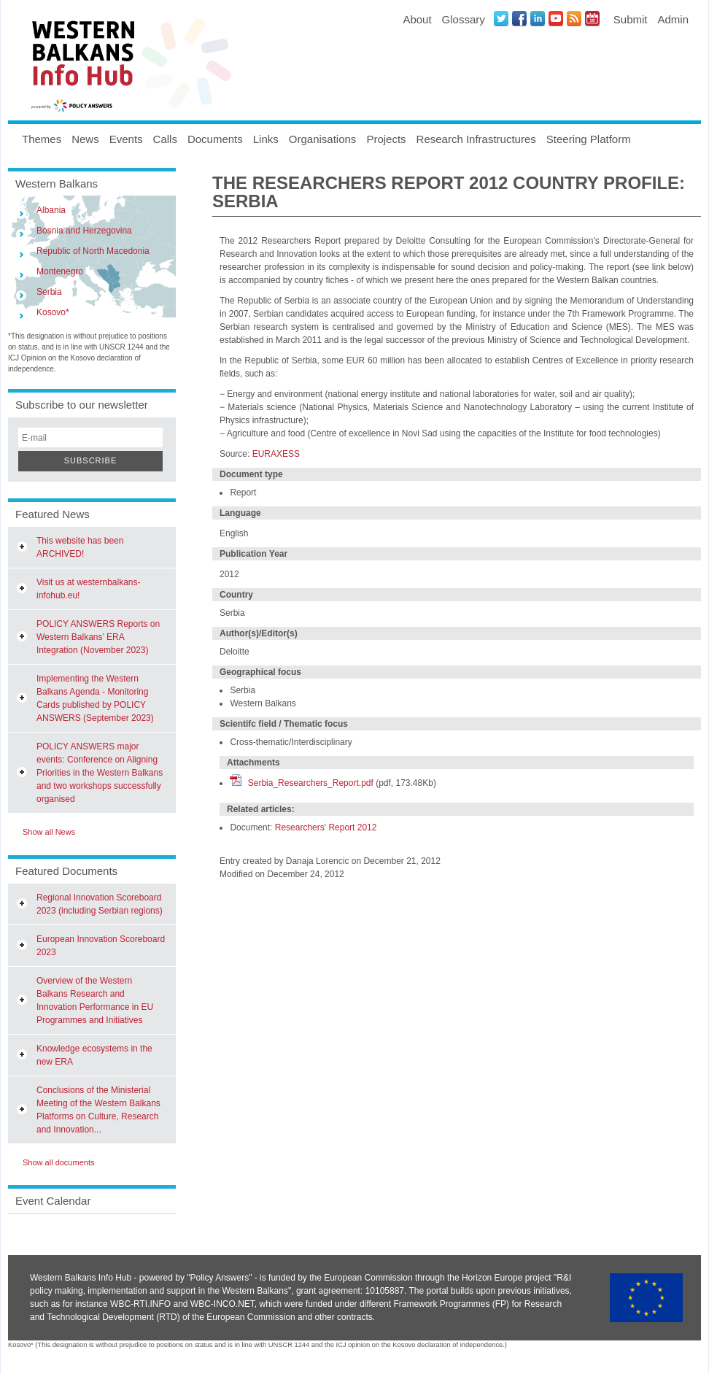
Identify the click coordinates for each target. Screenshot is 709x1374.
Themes (41, 139)
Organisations (323, 139)
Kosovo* (52, 312)
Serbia (49, 292)
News (85, 139)
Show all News (49, 831)
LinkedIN (537, 18)
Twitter (501, 18)
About (417, 19)
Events (126, 139)
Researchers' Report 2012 (326, 827)
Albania (51, 210)
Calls (165, 139)
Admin (673, 19)
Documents (215, 139)
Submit (630, 19)
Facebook (519, 18)
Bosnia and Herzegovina (84, 230)
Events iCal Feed (592, 18)
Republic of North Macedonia (93, 251)
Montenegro (59, 271)
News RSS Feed (574, 18)
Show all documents (58, 1162)
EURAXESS (276, 454)
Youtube (556, 18)
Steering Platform (588, 139)
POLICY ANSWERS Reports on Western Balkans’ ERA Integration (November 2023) (98, 637)
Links (266, 139)
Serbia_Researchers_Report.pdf (310, 783)
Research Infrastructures (476, 139)
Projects (386, 139)
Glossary (463, 19)
